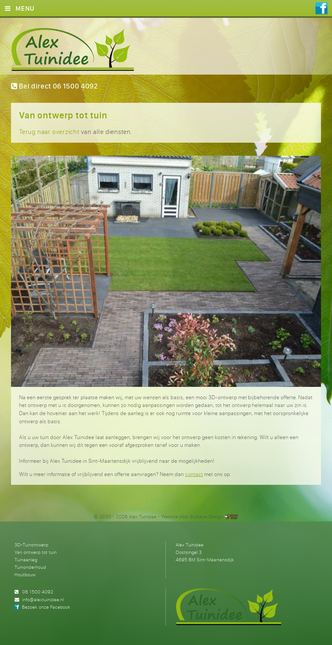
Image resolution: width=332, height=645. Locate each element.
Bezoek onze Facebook (46, 607)
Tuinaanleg (26, 559)
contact (194, 474)
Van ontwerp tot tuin (36, 552)
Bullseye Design (206, 516)
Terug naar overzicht (49, 131)
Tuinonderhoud (30, 567)
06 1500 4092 (37, 592)
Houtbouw (25, 574)
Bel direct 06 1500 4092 (54, 86)
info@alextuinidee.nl (43, 599)
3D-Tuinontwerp (31, 545)
